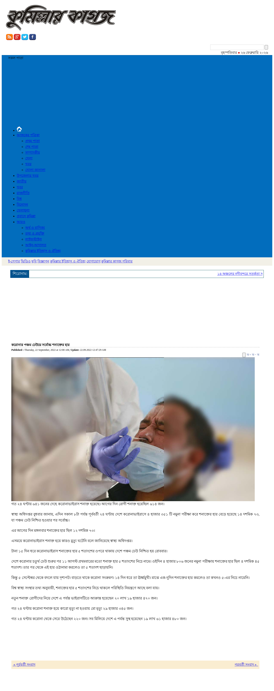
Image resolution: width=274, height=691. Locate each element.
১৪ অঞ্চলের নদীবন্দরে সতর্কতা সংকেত (245, 274)
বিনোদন (22, 204)
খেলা (29, 158)
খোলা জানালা (35, 170)
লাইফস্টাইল (33, 239)
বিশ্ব (19, 199)
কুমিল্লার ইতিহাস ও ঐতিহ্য (43, 251)
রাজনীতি (23, 193)
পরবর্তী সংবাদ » (246, 664)
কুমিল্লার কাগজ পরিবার (117, 261)
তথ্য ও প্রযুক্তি (34, 233)
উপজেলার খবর (28, 175)
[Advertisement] (137, 94)
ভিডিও (26, 261)
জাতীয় (21, 181)
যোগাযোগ (93, 261)
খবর (28, 164)
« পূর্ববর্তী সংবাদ (24, 664)
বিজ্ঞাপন (43, 261)
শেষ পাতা (31, 146)
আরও (21, 222)
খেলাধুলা (23, 210)
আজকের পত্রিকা (28, 135)
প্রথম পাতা (32, 141)
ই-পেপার (14, 261)
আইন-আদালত (35, 245)
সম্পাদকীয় (32, 152)
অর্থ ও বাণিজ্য (35, 227)
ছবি (34, 261)
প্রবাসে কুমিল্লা (26, 216)
